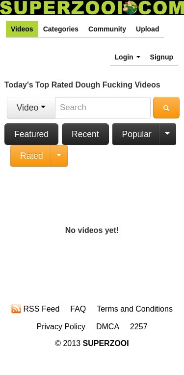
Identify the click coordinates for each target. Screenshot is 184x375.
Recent (85, 134)
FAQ (78, 309)
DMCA (107, 326)
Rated (31, 156)
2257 (139, 326)
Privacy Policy (60, 326)
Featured (31, 134)
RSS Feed (35, 309)
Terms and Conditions (135, 309)
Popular (137, 134)
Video (31, 108)
